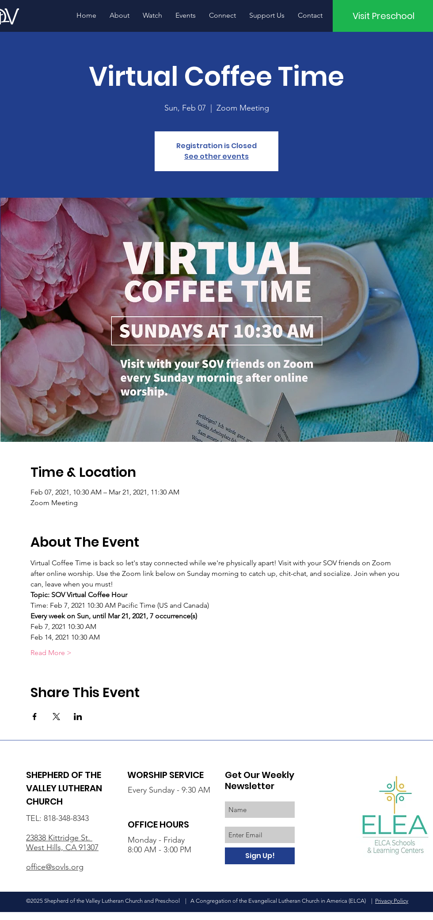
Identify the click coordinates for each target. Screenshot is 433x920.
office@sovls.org (55, 867)
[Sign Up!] (260, 855)
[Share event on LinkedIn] (78, 716)
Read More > (51, 652)
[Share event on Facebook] (34, 716)
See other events (216, 156)
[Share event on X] (56, 716)
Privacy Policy (391, 900)
